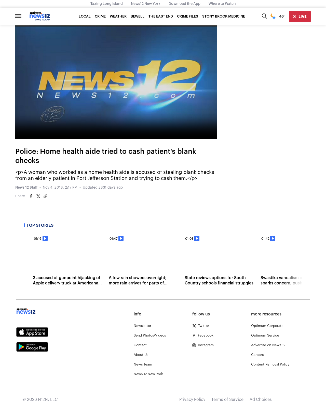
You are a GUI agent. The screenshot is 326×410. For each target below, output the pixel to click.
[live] (300, 16)
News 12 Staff (26, 187)
